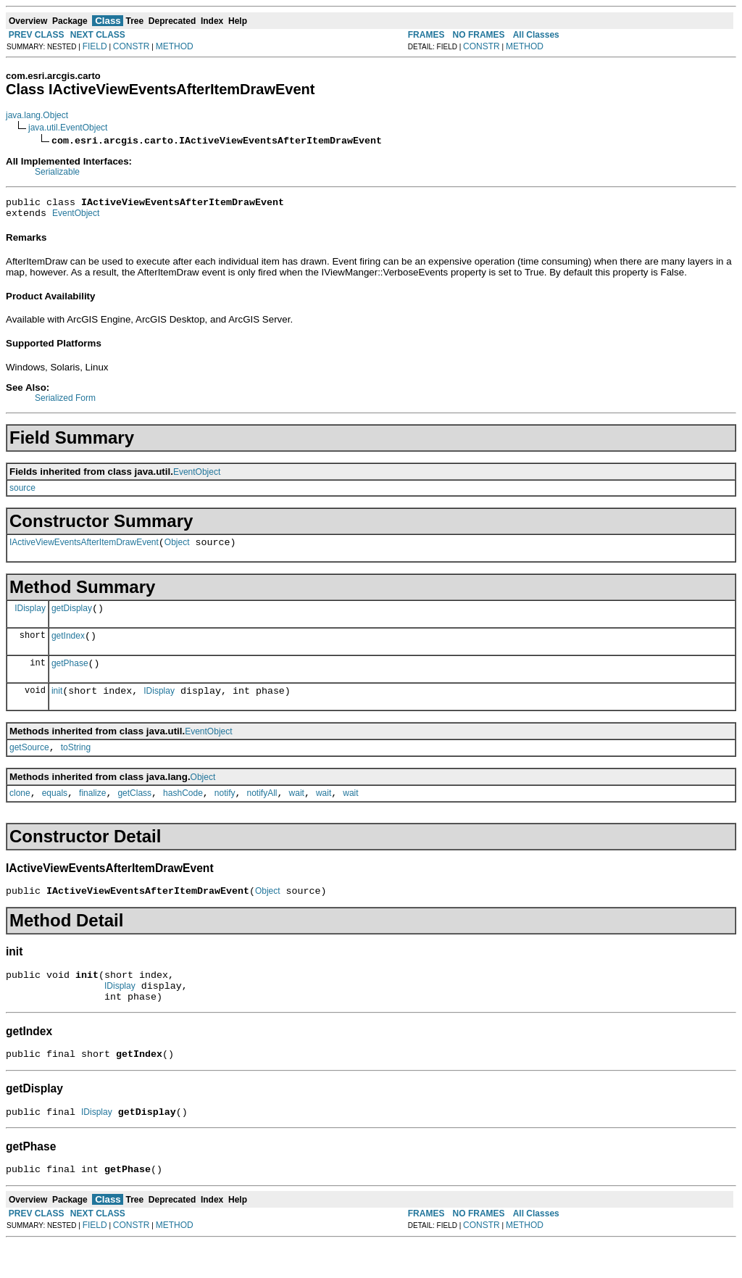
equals (54, 813)
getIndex (68, 647)
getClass (134, 813)
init (56, 706)
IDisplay (30, 616)
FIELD (95, 46)
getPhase (69, 676)
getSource (29, 765)
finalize (92, 813)
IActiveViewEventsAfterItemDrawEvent (84, 549)
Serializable (57, 172)
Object (177, 549)
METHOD (174, 46)
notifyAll (262, 813)
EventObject (75, 217)
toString (76, 765)
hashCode (183, 813)
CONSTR (131, 46)
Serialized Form (65, 402)
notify (224, 813)
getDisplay (71, 617)
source (22, 492)
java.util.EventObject (67, 128)
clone (19, 813)
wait (296, 813)
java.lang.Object (37, 115)
